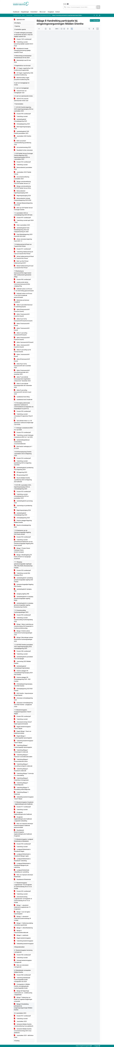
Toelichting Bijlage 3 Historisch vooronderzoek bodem (23, 755)
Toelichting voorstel (21, 116)
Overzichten (33, 12)
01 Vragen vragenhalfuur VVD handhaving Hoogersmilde (23, 69)
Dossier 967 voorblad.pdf (22, 1016)
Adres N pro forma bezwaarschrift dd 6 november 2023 (22, 365)
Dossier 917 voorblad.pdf (22, 807)
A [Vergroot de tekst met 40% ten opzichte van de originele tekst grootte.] (99, 15)
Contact (57, 12)
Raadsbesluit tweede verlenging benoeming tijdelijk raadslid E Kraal (22, 50)
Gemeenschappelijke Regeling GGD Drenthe (23, 585)
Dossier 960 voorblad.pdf (22, 279)
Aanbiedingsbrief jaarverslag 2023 (23, 502)
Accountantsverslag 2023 (22, 147)
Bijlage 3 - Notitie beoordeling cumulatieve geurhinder (23, 924)
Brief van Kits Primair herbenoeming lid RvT (21, 262)
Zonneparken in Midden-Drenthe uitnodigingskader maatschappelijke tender (22, 986)
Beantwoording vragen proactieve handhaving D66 (21, 78)
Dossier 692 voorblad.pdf (22, 891)
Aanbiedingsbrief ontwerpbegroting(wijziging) (22, 667)
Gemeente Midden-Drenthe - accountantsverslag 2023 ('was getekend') (23, 1030)
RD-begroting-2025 (20, 472)
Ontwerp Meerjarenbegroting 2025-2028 (23, 204)
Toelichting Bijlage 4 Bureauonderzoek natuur (21, 760)
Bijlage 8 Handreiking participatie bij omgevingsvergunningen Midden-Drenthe (23, 1007)
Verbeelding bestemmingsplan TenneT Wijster (24, 798)
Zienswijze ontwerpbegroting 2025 (23, 699)
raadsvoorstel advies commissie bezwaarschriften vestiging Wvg (22, 284)
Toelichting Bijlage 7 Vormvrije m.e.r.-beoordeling (24, 774)
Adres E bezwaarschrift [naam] (21, 324)
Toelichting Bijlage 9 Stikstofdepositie (21, 784)
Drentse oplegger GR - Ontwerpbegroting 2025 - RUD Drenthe (22, 679)
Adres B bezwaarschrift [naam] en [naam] (22, 310)
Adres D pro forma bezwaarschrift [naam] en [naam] (23, 320)
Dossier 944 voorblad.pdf (22, 113)
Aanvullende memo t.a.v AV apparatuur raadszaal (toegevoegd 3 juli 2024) (23, 422)
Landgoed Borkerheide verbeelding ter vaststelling (21, 871)
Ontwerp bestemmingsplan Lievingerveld (23, 961)
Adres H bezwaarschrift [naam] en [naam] (22, 338)
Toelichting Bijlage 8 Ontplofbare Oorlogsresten (21, 779)
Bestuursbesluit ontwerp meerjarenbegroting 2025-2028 (22, 199)
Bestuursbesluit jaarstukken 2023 (23, 168)
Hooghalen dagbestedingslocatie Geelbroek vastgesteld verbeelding (23, 819)
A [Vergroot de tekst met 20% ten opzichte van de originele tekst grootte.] (96, 15)
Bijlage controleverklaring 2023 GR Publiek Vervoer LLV (22, 182)
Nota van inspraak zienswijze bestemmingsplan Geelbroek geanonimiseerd (23, 825)
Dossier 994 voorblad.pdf (22, 615)
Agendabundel (19, 19)
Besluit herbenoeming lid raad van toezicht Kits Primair (23, 266)
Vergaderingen (25, 12)
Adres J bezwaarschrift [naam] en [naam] (21, 346)
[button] (98, 7)
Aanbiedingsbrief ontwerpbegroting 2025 (20, 120)
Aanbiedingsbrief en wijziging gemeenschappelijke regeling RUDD (23, 598)
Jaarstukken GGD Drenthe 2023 (22, 137)
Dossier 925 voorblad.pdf (22, 491)
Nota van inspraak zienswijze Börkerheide (23, 875)
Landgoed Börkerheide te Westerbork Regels (22, 850)
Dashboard (16, 12)
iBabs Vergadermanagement (84, 1045)
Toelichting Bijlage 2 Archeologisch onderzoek (21, 751)
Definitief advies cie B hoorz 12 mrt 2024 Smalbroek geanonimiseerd (23, 295)
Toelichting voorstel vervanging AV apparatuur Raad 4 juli (23, 416)
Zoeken (65, 4)
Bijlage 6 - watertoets (21, 935)
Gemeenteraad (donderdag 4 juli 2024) (42, 15)
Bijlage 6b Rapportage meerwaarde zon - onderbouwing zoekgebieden (23, 992)
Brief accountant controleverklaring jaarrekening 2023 (22, 142)
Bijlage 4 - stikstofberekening (23, 928)
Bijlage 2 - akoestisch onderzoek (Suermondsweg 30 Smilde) (22, 918)
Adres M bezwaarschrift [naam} (22, 360)
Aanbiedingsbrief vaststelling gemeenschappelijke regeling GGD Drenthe (23, 579)
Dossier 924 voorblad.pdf (22, 458)
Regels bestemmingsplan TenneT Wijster (22, 727)
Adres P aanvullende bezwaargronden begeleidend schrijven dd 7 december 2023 (22, 379)
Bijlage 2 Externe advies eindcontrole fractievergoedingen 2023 (23, 632)
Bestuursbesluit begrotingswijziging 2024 (21, 192)
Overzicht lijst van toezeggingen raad (20, 91)
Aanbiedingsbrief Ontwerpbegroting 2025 (20, 514)
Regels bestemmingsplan (22, 938)
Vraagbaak (51, 12)
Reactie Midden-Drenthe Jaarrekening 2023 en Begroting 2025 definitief (23, 479)
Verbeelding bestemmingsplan (24, 943)
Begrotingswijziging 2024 (22, 195)
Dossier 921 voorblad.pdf (22, 249)
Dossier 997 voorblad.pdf (22, 217)
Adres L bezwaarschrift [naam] (21, 355)
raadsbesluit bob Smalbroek (23, 399)
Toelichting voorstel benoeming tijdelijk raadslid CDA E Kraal (23, 44)
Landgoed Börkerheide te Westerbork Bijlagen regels (22, 855)
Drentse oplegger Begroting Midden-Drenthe (23, 521)
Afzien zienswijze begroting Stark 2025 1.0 (23, 240)
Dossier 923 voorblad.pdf (22, 162)
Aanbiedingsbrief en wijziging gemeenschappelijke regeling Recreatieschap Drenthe (23, 605)
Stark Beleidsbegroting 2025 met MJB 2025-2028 (23, 235)
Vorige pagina (95, 20)
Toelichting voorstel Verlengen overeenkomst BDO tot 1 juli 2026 (23, 436)
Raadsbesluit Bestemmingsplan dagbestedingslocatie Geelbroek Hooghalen (23, 833)
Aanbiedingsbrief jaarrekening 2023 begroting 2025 (23, 468)
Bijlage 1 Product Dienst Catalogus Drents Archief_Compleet (22, 550)
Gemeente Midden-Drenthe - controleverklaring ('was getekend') (23, 1025)
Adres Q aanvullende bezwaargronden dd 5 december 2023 (23, 385)
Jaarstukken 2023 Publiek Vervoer (22, 173)
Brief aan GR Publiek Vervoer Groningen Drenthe (23, 208)
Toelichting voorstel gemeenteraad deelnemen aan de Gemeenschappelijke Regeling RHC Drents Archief (23, 542)
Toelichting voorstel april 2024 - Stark (23, 221)
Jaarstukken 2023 (20, 1021)
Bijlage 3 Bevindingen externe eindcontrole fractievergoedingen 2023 (23, 639)
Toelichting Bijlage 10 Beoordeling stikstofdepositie (22, 788)
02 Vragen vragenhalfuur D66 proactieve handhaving (23, 74)
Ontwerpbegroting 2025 (22, 124)
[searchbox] (79, 7)
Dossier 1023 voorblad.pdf (22, 39)
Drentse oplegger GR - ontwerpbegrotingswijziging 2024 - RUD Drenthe (23, 672)
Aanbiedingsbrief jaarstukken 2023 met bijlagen (23, 657)
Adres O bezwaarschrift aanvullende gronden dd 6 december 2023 (22, 372)
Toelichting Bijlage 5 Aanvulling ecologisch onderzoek (23, 765)
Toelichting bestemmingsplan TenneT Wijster (23, 741)
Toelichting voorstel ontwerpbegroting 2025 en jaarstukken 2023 (21, 496)
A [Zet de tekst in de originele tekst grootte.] (94, 15)
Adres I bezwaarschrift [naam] (23, 342)
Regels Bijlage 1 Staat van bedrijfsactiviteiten (22, 732)
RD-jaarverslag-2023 (21, 475)
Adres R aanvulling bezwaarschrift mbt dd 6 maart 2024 (22, 392)
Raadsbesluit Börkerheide (22, 879)
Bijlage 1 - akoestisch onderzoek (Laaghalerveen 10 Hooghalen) (22, 907)
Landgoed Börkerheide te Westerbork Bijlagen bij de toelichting (22, 865)
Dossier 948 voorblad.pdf (22, 651)
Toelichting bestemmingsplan (23, 941)
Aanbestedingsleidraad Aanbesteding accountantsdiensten (21, 441)
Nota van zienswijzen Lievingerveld (21, 966)
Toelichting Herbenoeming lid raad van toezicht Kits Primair (23, 252)
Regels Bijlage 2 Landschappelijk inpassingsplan (23, 737)
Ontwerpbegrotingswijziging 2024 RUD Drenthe (23, 685)
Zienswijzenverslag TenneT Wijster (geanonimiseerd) (23, 723)
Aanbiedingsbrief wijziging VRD (22, 590)
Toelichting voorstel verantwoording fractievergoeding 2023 (23, 619)
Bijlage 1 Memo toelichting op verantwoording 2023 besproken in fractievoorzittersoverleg (23, 626)
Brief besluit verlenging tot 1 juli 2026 (23, 447)
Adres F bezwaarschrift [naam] (21, 329)
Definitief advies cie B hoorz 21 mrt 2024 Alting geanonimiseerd (24, 289)
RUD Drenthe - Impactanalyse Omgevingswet (23, 694)
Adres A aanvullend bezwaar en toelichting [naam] (23, 305)
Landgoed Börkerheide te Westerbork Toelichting (22, 859)
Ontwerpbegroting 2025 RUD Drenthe (23, 689)
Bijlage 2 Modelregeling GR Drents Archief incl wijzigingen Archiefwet (23, 556)
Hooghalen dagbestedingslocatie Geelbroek (23, 813)
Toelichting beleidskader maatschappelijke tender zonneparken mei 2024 (22, 979)
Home (23, 15)
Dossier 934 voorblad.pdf (22, 537)
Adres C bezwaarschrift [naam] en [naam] (22, 315)
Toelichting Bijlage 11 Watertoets (21, 793)
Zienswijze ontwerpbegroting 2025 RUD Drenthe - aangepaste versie (23, 704)
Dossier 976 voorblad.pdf (22, 432)
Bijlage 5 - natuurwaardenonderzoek (21, 931)
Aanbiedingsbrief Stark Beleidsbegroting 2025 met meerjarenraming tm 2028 (21, 229)
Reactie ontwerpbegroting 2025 (22, 526)
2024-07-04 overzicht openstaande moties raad (21, 99)
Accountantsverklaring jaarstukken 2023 (21, 178)
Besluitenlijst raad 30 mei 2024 (22, 61)
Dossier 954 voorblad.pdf (22, 844)
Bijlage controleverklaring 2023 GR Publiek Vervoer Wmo (22, 187)
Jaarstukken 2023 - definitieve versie (23, 1036)
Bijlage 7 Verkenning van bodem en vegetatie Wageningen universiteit (23, 999)
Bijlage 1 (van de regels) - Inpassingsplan (22, 913)
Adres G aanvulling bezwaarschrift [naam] (20, 334)
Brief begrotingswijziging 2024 (22, 127)
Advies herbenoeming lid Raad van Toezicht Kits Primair (24, 257)
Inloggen (97, 1045)
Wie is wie (42, 12)
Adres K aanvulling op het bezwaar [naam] (22, 350)
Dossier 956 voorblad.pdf (22, 955)
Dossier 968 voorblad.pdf (22, 975)
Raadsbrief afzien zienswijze (23, 150)
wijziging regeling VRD (21, 594)
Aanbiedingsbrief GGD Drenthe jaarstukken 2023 (21, 132)
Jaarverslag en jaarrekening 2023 (23, 506)
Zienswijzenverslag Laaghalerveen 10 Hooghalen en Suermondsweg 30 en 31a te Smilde (23, 899)
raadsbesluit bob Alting (22, 397)
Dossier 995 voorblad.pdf (22, 411)
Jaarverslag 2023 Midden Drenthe (22, 662)
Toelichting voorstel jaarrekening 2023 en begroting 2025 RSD (22, 463)
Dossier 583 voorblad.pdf (22, 716)
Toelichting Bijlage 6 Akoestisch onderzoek (21, 769)
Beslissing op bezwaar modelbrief (21, 301)
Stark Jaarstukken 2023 (22, 225)
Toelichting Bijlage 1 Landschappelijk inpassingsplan (23, 746)
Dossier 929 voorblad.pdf (22, 570)
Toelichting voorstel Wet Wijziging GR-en (22, 574)
